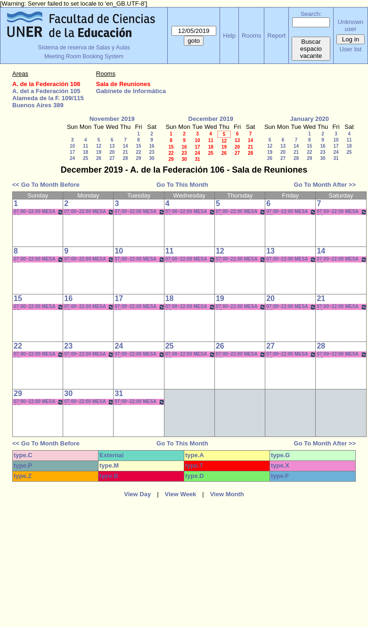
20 (111, 152)
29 (138, 158)
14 (125, 146)
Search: (311, 13)
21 (125, 152)
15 (138, 146)
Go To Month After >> (325, 184)
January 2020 (309, 118)
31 (197, 159)
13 (111, 146)
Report (276, 35)
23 (151, 152)
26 (98, 158)
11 (85, 146)
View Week (180, 494)
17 (72, 152)
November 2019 (112, 118)
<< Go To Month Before (46, 184)
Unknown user (350, 25)
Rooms (251, 35)
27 (111, 158)
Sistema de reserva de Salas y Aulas (84, 47)
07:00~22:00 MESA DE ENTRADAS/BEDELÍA (39, 212)
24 (72, 158)
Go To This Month (182, 184)
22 (138, 152)
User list (350, 49)
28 (125, 158)
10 (72, 146)
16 (151, 146)
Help (229, 35)
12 (98, 146)
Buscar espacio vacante (311, 48)
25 (85, 158)
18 (85, 152)
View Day (137, 494)
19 (98, 152)
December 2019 (210, 118)
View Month (227, 494)
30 (151, 158)
